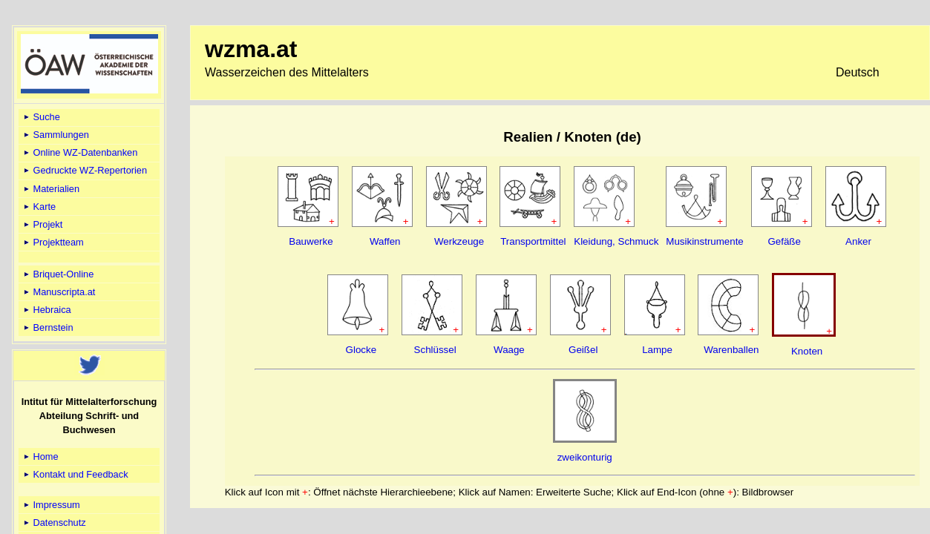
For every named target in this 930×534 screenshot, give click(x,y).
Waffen (385, 241)
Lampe (657, 349)
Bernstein (47, 327)
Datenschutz (54, 522)
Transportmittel (533, 241)
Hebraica (46, 309)
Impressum (51, 504)
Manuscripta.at (59, 291)
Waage (509, 349)
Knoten (806, 351)
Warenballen (731, 349)
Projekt (42, 224)
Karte (39, 206)
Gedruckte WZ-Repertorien (84, 170)
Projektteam (53, 242)
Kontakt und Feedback (75, 474)
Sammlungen (55, 134)
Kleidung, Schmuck (616, 241)
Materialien (50, 188)
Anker (858, 241)
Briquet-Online (58, 274)
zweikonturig (584, 457)
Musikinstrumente (704, 241)
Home (40, 456)
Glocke (361, 349)
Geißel (583, 349)
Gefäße (783, 241)
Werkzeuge (459, 241)
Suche (41, 116)
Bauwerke (311, 241)
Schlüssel (435, 349)
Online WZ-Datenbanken (79, 152)
